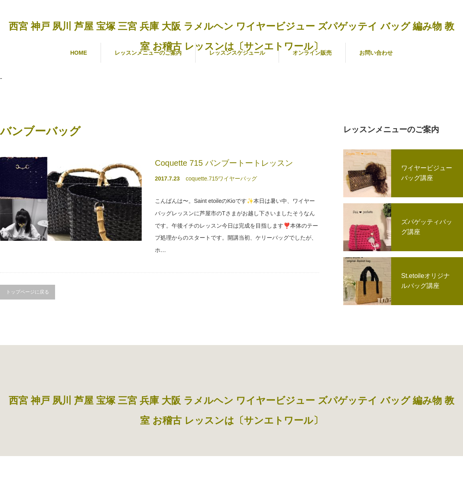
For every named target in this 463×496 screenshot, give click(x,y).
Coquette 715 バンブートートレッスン (224, 163)
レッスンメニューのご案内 (148, 53)
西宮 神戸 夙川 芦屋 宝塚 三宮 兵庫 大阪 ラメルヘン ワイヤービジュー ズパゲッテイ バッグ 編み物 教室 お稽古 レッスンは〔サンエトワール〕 (231, 36)
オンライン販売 (312, 53)
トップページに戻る (27, 292)
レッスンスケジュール (237, 53)
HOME (78, 53)
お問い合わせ (376, 53)
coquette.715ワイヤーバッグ (221, 178)
